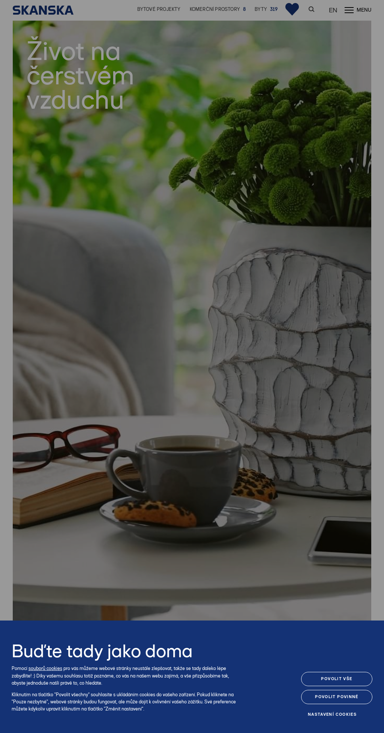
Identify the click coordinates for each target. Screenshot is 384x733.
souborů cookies (45, 668)
